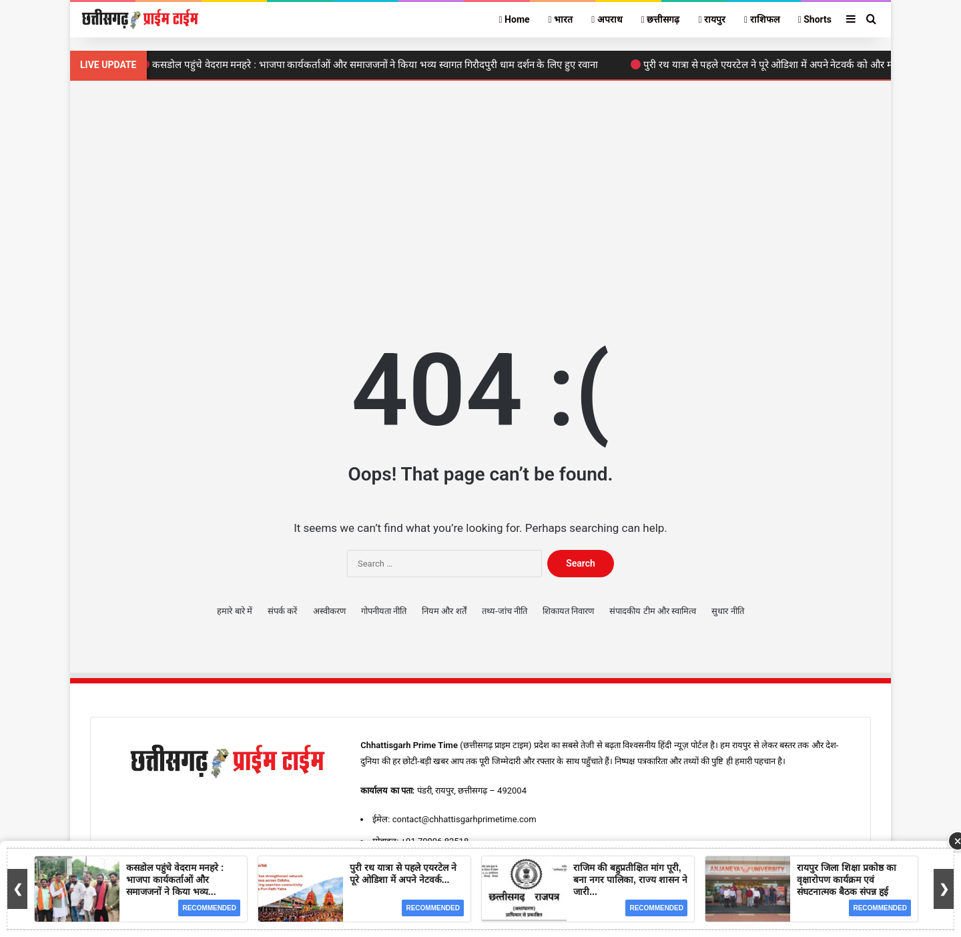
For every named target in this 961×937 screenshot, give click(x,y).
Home (514, 19)
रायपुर (711, 19)
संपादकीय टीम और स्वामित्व (652, 611)
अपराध (607, 19)
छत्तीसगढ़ (660, 19)
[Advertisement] (480, 187)
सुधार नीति (727, 611)
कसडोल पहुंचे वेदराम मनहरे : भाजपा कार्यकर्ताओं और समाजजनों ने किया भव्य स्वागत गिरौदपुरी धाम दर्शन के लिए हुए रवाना (372, 65)
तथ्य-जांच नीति (504, 611)
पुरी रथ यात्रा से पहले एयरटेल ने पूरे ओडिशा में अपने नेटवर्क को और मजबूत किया (786, 65)
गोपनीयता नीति (383, 611)
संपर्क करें (282, 611)
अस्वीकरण (329, 611)
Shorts (815, 19)
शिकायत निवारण (568, 611)
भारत (561, 19)
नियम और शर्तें (444, 611)
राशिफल (761, 19)
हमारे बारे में (234, 611)
